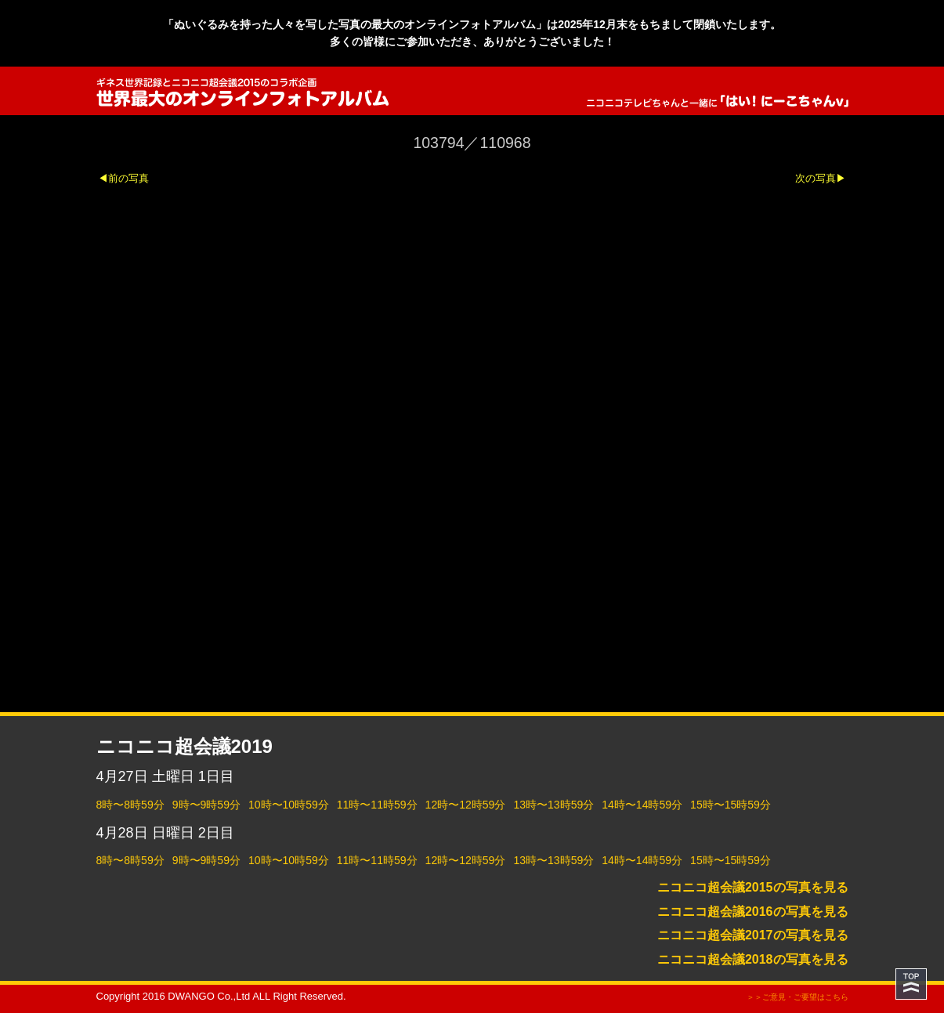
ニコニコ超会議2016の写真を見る (752, 911)
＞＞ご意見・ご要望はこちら (797, 997)
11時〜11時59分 (377, 804)
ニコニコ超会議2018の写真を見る (752, 959)
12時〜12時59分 (465, 804)
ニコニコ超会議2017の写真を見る (752, 935)
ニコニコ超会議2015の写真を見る (752, 887)
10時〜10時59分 (288, 804)
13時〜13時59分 (553, 804)
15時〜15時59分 (730, 804)
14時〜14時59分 (642, 804)
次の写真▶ (820, 178)
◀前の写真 (123, 178)
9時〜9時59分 (206, 804)
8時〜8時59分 (130, 804)
